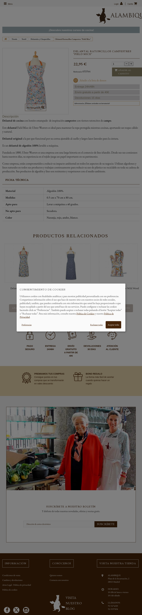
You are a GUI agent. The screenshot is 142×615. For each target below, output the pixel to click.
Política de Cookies (85, 313)
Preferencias (27, 324)
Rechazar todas (96, 324)
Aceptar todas (113, 324)
